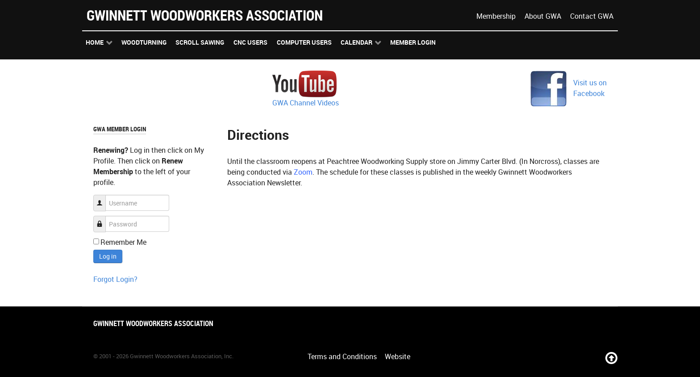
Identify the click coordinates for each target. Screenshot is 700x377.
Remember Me (123, 242)
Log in (108, 256)
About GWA (543, 16)
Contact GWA (591, 16)
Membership (496, 16)
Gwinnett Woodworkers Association (205, 15)
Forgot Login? (115, 279)
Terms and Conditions (342, 356)
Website (397, 356)
